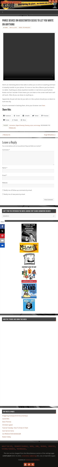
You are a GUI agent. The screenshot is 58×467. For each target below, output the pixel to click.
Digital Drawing (20, 125)
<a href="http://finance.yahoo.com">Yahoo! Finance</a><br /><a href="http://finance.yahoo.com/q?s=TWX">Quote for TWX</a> (9, 362)
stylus (31, 125)
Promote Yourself (21, 446)
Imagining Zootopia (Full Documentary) (15, 416)
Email (4, 175)
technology (37, 125)
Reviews (43, 446)
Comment (6, 150)
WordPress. (36, 460)
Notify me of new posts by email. (14, 194)
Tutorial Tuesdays (8, 449)
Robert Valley (6, 437)
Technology (26, 27)
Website (4, 183)
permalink (12, 128)
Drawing (27, 125)
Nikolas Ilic (6, 135)
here (43, 105)
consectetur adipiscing (29, 456)
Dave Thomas (6, 422)
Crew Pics (51, 446)
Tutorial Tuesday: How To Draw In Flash (15, 428)
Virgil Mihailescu (50, 135)
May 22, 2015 (13, 27)
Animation (12, 125)
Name (4, 168)
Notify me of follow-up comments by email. (18, 190)
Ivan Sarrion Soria (8, 431)
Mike (6, 27)
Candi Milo (5, 419)
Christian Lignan (7, 425)
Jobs (37, 446)
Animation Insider (10, 2)
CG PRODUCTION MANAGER (11, 434)
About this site (7, 446)
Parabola (28, 460)
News (20, 27)
